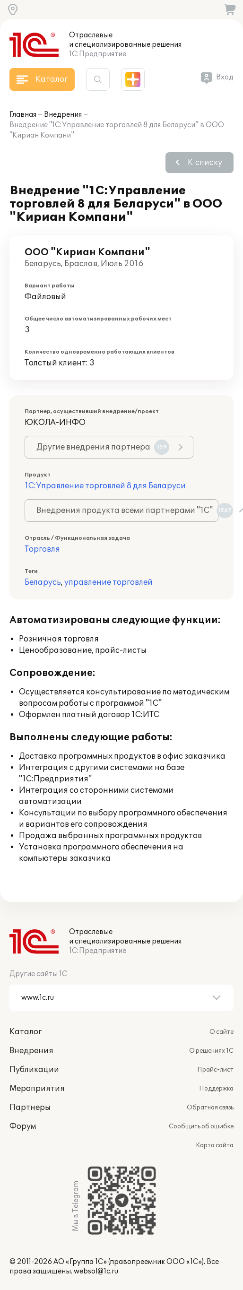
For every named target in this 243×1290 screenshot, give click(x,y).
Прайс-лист (215, 1070)
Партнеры (30, 1107)
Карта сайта (215, 1145)
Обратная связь (210, 1107)
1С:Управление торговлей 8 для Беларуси (105, 486)
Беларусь (43, 582)
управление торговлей (108, 582)
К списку (205, 162)
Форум (22, 1126)
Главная (22, 115)
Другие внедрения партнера (102, 447)
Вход (225, 77)
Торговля (42, 549)
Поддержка (216, 1088)
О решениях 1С (211, 1051)
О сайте (221, 1032)
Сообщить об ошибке (201, 1126)
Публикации (34, 1069)
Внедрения (63, 115)
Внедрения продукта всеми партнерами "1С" (127, 510)
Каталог (25, 1032)
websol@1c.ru (96, 1271)
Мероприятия (37, 1088)
